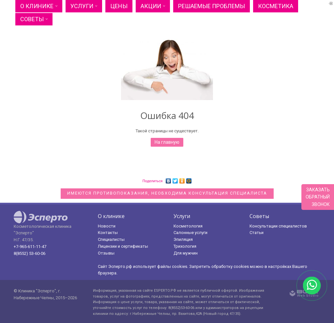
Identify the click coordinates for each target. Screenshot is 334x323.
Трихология (185, 246)
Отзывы (106, 253)
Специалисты (111, 239)
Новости (106, 226)
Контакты (108, 232)
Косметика (275, 6)
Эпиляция (183, 239)
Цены (119, 6)
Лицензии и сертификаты (123, 246)
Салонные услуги (190, 232)
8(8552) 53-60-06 (29, 253)
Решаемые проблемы (211, 6)
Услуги (81, 6)
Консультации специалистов (278, 226)
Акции (151, 6)
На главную (167, 142)
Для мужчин (186, 253)
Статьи (257, 232)
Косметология (188, 226)
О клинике (36, 6)
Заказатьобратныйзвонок (318, 197)
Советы (32, 19)
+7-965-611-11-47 (30, 246)
